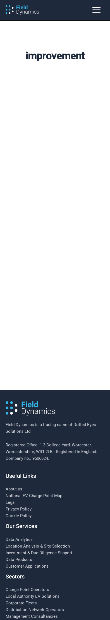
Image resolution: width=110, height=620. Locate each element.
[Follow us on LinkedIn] (55, 608)
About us (14, 440)
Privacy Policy (19, 460)
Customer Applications (27, 517)
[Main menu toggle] (96, 10)
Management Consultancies (32, 567)
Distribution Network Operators (35, 561)
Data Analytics (19, 490)
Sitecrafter (92, 600)
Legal (11, 453)
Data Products (19, 511)
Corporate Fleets (21, 554)
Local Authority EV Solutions (32, 547)
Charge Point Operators (27, 541)
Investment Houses (24, 574)
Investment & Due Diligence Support (39, 504)
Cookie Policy (19, 467)
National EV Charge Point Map (34, 447)
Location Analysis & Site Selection (38, 497)
